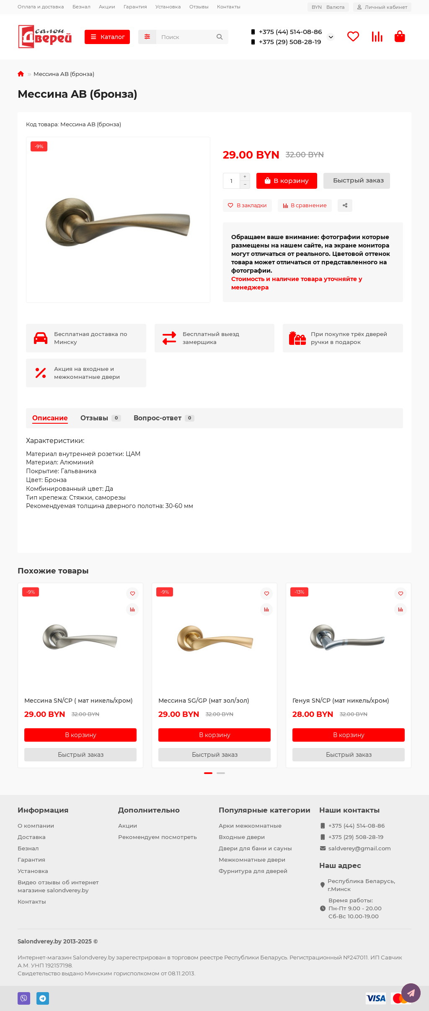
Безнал (81, 7)
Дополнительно (149, 810)
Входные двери (242, 837)
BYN (328, 7)
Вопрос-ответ (164, 418)
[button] (208, 773)
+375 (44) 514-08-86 (284, 31)
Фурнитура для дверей (253, 871)
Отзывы (199, 7)
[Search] (192, 37)
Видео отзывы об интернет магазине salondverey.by (58, 886)
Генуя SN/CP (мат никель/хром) (340, 700)
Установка (168, 7)
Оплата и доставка (41, 7)
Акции (107, 7)
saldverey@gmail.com (359, 848)
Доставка (32, 837)
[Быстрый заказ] (356, 181)
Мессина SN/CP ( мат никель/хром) (78, 700)
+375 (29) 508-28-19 (284, 42)
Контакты (228, 7)
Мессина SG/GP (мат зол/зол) (203, 700)
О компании (36, 825)
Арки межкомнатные (250, 825)
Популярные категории (264, 810)
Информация (43, 810)
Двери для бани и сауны (255, 848)
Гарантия (135, 7)
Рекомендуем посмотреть (157, 837)
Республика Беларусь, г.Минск (361, 885)
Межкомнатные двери (252, 859)
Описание (50, 418)
